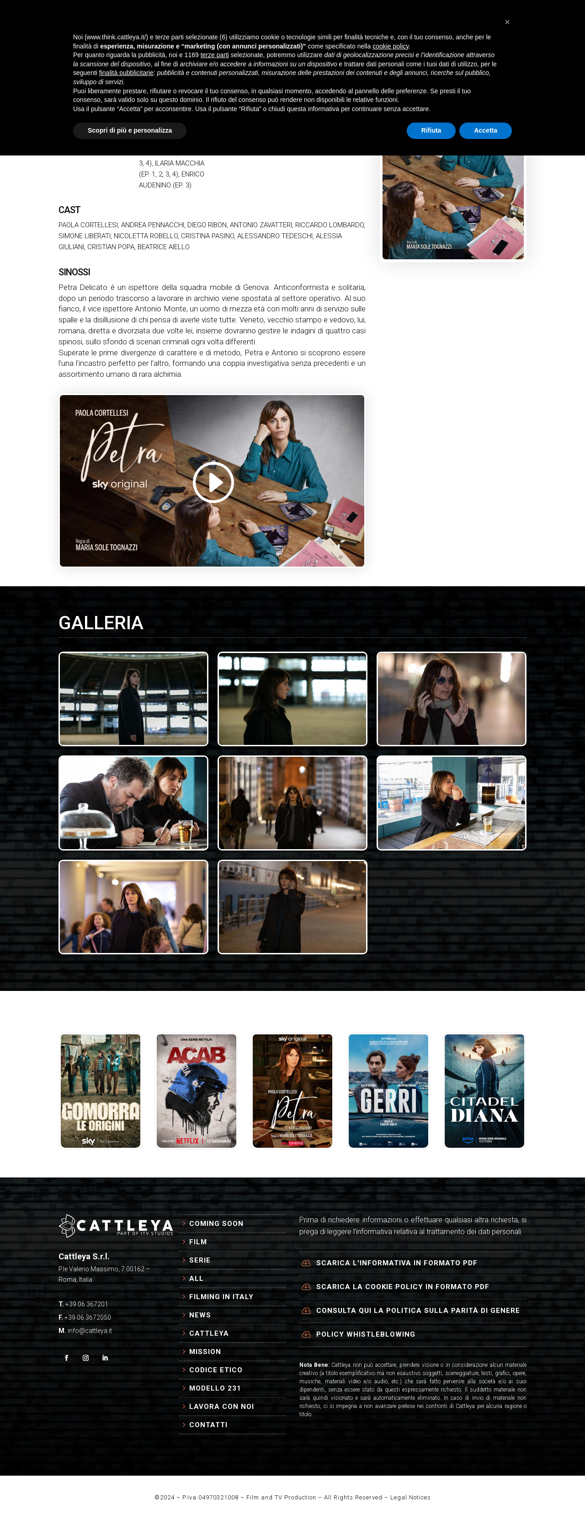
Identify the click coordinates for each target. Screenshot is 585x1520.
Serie (200, 1260)
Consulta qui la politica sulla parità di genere (418, 1310)
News (200, 1315)
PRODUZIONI (172, 17)
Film (198, 1242)
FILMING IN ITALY (247, 17)
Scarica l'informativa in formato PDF (397, 1263)
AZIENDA (338, 17)
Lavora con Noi (221, 1406)
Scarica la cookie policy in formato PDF (402, 1287)
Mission (205, 1352)
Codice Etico (216, 1370)
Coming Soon (216, 1224)
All (196, 1278)
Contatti (208, 1425)
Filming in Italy (221, 1297)
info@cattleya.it (90, 1330)
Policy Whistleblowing (365, 1334)
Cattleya (209, 1333)
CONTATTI (393, 17)
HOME (127, 17)
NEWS (300, 17)
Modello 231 (215, 1388)
